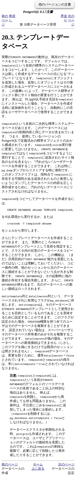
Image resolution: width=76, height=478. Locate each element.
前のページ (5, 20)
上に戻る (37, 470)
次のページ (71, 20)
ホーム (38, 465)
